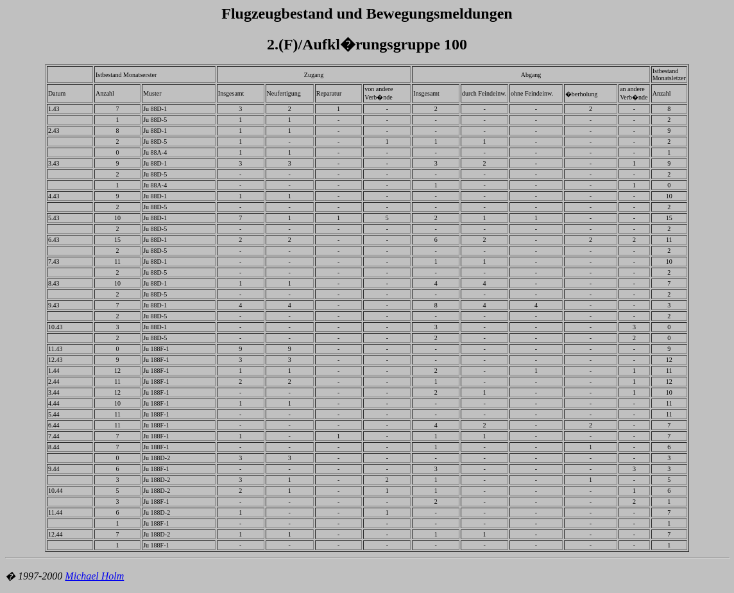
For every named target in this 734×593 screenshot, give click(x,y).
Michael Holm (94, 576)
